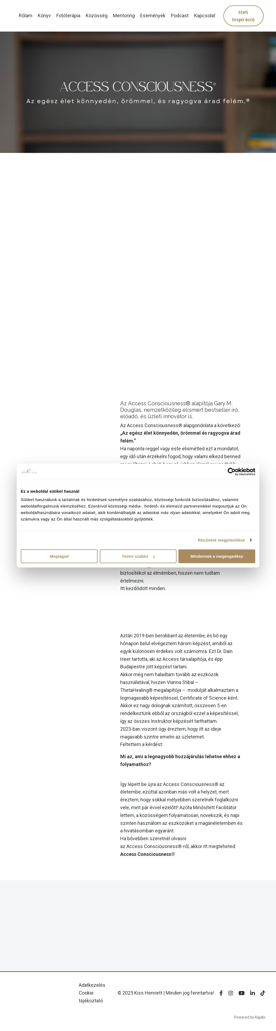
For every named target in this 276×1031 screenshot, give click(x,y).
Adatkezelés (92, 985)
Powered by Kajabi (249, 1017)
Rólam (25, 15)
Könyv (44, 15)
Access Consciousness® (147, 854)
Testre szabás (138, 556)
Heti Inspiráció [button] (243, 15)
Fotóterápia (68, 15)
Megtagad (59, 556)
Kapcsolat (204, 15)
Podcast (180, 15)
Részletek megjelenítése (221, 540)
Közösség (97, 15)
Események (152, 15)
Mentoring (124, 15)
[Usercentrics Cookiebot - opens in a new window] (231, 472)
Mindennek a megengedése (217, 556)
